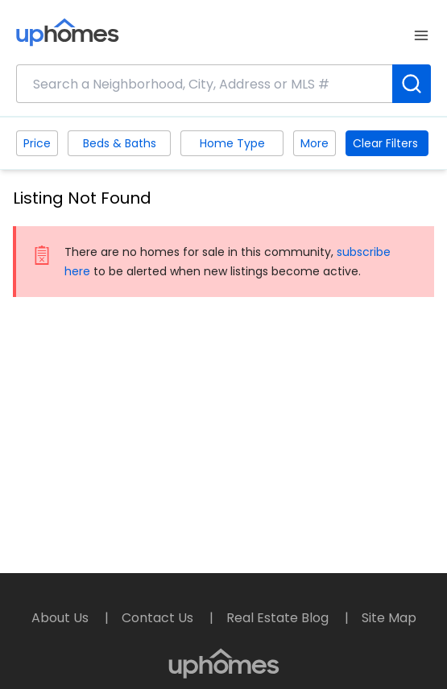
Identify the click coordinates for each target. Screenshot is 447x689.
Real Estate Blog (279, 618)
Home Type (232, 143)
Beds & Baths (119, 143)
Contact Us (159, 618)
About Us (61, 618)
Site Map (389, 618)
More (314, 143)
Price (37, 143)
